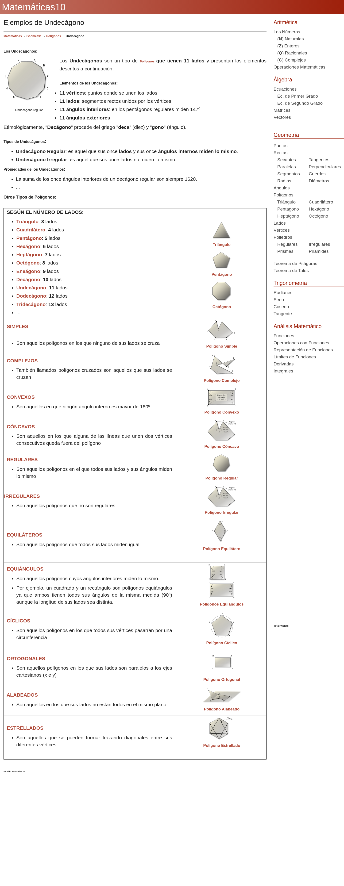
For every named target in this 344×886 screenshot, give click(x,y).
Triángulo (285, 201)
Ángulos (282, 187)
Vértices (282, 230)
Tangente (283, 313)
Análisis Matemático (298, 326)
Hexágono (319, 209)
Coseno (281, 306)
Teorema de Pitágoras (295, 263)
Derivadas (284, 363)
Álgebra (283, 80)
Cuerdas (317, 173)
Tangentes (319, 159)
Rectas (280, 152)
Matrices (282, 110)
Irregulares (319, 244)
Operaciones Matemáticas (299, 67)
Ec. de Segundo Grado (298, 103)
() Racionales (290, 52)
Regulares (286, 244)
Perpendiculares (325, 166)
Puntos (280, 145)
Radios (282, 180)
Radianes (283, 292)
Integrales (283, 370)
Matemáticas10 (34, 7)
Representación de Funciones (303, 349)
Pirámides (319, 251)
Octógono (318, 216)
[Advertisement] (113, 827)
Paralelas (285, 166)
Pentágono (286, 209)
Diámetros (319, 180)
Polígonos (53, 36)
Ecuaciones (285, 89)
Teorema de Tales (291, 270)
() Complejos (290, 60)
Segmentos (287, 173)
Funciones (284, 335)
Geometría (286, 135)
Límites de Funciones (295, 356)
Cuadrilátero (321, 201)
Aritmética (286, 22)
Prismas (283, 251)
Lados (280, 223)
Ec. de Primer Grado (296, 96)
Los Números (287, 31)
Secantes (285, 159)
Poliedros (283, 237)
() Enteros (287, 45)
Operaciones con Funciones (301, 342)
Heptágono (286, 216)
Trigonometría (290, 283)
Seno (279, 299)
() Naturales (289, 38)
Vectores (282, 117)
